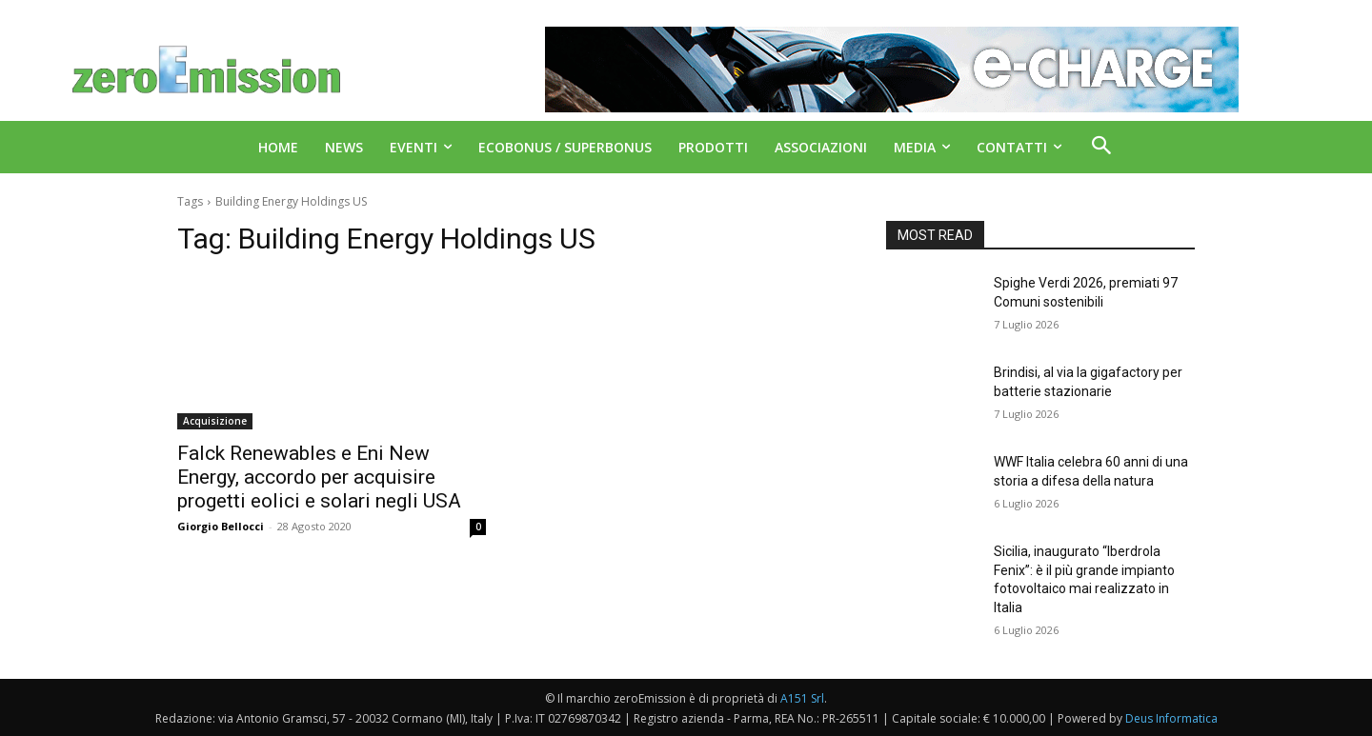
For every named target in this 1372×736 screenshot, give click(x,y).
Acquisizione (215, 421)
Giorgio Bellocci (220, 526)
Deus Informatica (1171, 718)
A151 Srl (802, 698)
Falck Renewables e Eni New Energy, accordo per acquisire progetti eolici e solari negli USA (319, 477)
